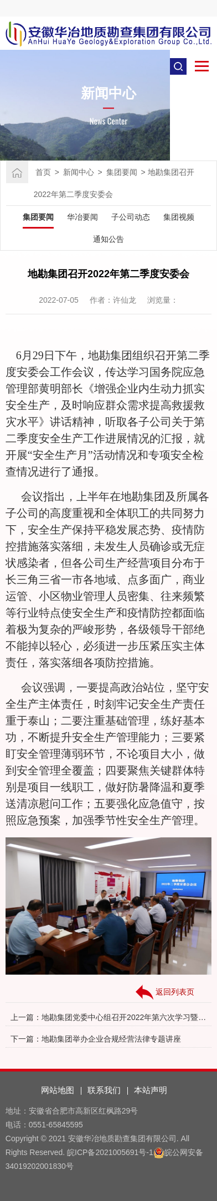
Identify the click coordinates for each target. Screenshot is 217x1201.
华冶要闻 (82, 217)
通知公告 (108, 239)
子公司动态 (130, 217)
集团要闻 (121, 172)
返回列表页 (165, 992)
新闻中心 (78, 172)
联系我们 (104, 1090)
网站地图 (57, 1090)
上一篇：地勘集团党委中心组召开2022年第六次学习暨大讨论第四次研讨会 (108, 1017)
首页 (43, 172)
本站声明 (150, 1090)
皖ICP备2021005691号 (106, 1152)
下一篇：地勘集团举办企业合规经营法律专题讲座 (96, 1038)
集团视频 (178, 217)
